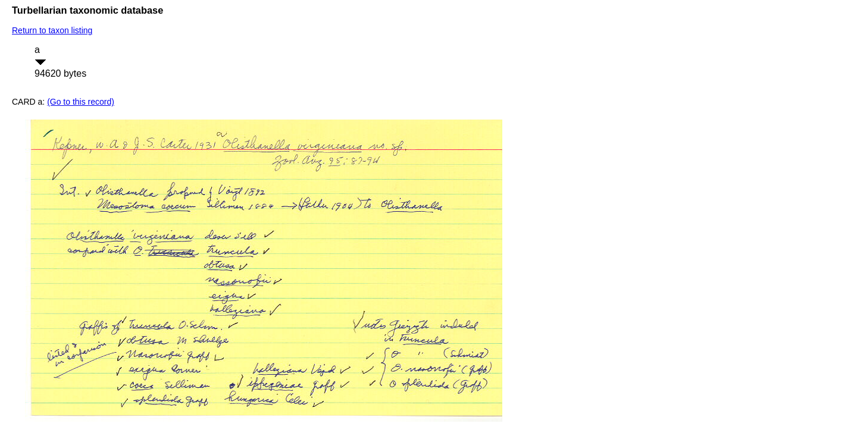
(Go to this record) (80, 101)
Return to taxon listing (52, 30)
